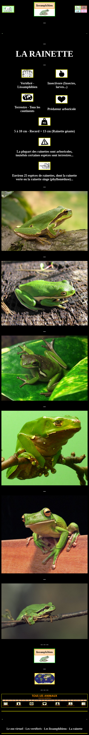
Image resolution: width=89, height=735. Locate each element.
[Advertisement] (44, 33)
